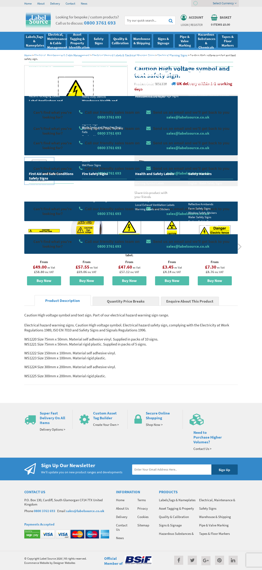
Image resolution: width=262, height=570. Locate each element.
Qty (141, 161)
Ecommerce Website (36, 563)
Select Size (146, 143)
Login (184, 25)
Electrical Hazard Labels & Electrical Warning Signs (123, 55)
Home (28, 3)
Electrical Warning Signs (172, 55)
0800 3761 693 (100, 23)
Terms (141, 500)
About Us (122, 508)
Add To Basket (211, 169)
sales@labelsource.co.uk (85, 511)
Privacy (142, 508)
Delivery (55, 3)
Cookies (142, 517)
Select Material (149, 125)
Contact (70, 3)
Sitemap (143, 525)
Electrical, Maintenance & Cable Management (61, 55)
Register (196, 25)
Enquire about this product (211, 178)
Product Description (62, 300)
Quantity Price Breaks (211, 111)
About (40, 3)
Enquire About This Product (189, 301)
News (84, 3)
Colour (194, 143)
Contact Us (121, 527)
